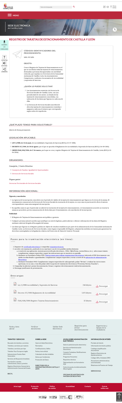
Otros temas (114, 6)
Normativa (38, 346)
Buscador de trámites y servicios (18, 343)
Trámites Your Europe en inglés (18, 351)
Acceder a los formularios (4, 47)
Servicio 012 (96, 371)
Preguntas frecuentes (70, 357)
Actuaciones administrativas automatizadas (100, 361)
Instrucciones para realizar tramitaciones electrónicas (64, 255)
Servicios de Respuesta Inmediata (18, 359)
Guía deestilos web (104, 387)
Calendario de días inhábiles (44, 354)
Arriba (119, 400)
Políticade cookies (52, 387)
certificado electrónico (32, 247)
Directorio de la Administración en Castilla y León (47, 367)
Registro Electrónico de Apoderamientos (98, 354)
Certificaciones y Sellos (42, 348)
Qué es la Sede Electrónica (43, 343)
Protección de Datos (42, 360)
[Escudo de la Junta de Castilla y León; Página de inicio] (8, 9)
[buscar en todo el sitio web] (74, 6)
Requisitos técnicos (69, 359)
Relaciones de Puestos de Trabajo (102, 365)
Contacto (88, 386)
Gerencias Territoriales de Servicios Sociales (25, 183)
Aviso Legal (17, 386)
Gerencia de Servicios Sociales (23, 174)
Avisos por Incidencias (42, 357)
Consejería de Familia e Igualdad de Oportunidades (30, 170)
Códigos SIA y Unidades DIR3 (100, 358)
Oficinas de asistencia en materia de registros (73, 375)
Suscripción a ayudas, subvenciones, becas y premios (18, 362)
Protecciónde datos (35, 387)
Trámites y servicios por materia (18, 346)
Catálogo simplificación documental (98, 349)
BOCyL (10, 374)
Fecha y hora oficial (41, 351)
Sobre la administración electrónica (74, 345)
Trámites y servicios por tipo (17, 348)
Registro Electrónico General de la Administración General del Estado (19, 367)
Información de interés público (101, 346)
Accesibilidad (70, 386)
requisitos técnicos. (57, 247)
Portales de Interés (97, 343)
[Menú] (13, 15)
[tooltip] (104, 7)
